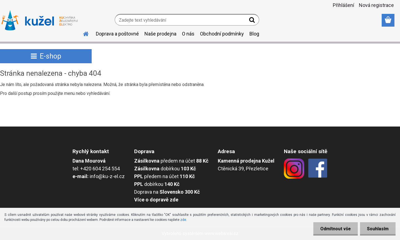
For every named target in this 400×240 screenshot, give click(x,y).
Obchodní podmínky (222, 34)
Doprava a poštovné (117, 34)
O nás (188, 34)
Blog (254, 34)
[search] (252, 21)
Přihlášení (343, 5)
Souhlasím (378, 228)
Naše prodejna (160, 34)
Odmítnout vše (335, 228)
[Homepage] (82, 33)
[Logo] (39, 20)
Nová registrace (376, 5)
